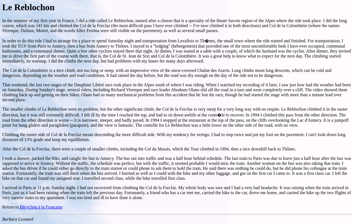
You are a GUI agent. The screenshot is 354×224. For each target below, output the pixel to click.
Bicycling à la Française (41, 207)
